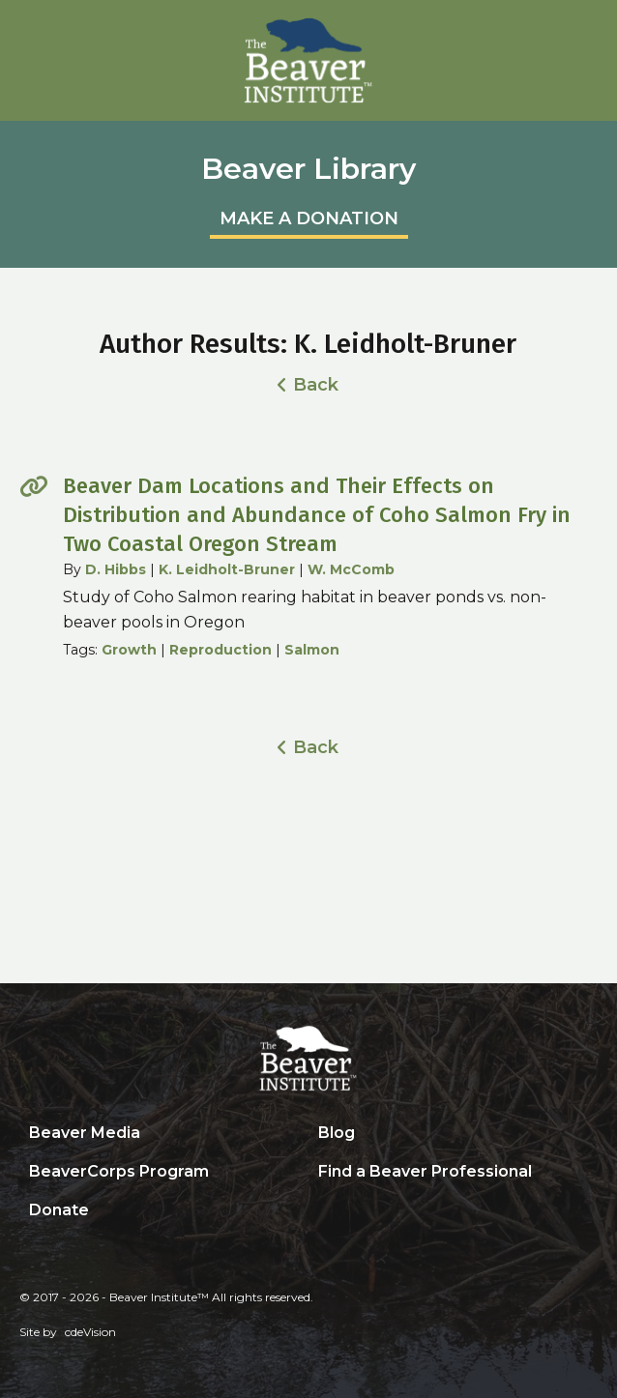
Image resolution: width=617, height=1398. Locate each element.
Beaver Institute (308, 61)
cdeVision (90, 1332)
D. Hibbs (115, 569)
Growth (129, 649)
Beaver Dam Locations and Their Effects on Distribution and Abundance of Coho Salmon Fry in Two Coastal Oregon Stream (317, 515)
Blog (336, 1132)
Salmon (311, 649)
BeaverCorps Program (119, 1171)
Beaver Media (84, 1132)
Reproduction (220, 649)
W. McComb (351, 569)
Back (315, 384)
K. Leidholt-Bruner (227, 569)
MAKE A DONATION (309, 218)
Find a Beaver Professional (425, 1171)
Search (323, 1211)
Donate (59, 1210)
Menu (592, 24)
